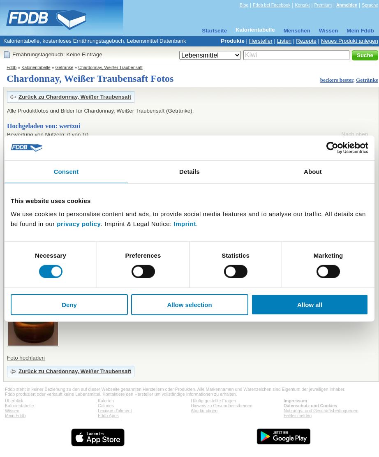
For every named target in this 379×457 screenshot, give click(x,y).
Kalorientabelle (255, 30)
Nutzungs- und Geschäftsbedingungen (321, 410)
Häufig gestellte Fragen (213, 400)
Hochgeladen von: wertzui (44, 125)
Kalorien (106, 400)
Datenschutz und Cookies (310, 405)
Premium (323, 4)
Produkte (233, 41)
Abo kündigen (204, 410)
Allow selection (189, 304)
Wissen (328, 31)
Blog (244, 4)
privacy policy (79, 223)
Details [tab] (189, 171)
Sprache (370, 4)
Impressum (295, 400)
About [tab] (313, 171)
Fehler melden (298, 415)
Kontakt (302, 4)
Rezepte (306, 41)
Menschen (297, 31)
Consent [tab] (66, 171)
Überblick (14, 400)
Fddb (11, 67)
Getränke (64, 67)
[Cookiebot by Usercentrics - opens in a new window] (332, 148)
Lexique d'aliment (115, 410)
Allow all (309, 304)
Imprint (185, 223)
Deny (69, 304)
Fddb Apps (108, 415)
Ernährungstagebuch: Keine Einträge (57, 54)
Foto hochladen (26, 358)
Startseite (214, 31)
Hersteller (261, 41)
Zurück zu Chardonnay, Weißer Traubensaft (74, 97)
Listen (284, 41)
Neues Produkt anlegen (349, 41)
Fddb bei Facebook (271, 4)
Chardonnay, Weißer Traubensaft (110, 67)
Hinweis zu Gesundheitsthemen (221, 405)
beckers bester (337, 80)
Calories (106, 405)
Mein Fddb (360, 31)
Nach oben (355, 134)
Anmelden (347, 4)
